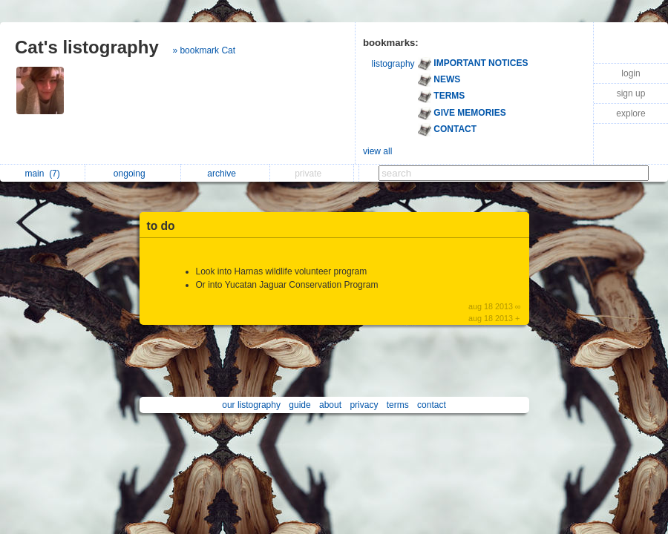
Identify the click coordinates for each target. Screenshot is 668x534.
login (630, 73)
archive (225, 173)
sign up (631, 93)
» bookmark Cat (203, 50)
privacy (364, 405)
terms (398, 405)
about (330, 405)
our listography (251, 405)
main (41, 173)
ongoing (133, 173)
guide (299, 405)
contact (431, 405)
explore (630, 113)
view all (377, 151)
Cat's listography (87, 47)
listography (393, 64)
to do (161, 226)
